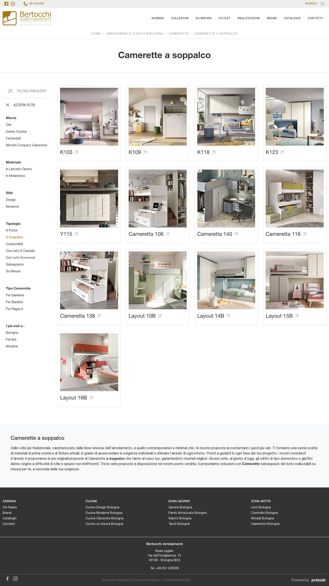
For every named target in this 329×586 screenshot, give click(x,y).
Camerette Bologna (265, 524)
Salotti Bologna (179, 518)
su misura (13, 271)
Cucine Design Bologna (102, 507)
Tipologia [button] (13, 223)
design (11, 199)
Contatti (315, 18)
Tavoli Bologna (179, 524)
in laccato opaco (19, 169)
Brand (272, 18)
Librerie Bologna (180, 507)
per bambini (14, 302)
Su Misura (204, 18)
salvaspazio (15, 264)
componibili (14, 244)
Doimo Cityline (16, 131)
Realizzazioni (249, 18)
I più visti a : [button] (15, 326)
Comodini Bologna (264, 513)
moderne (12, 206)
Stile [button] (9, 193)
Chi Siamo (10, 507)
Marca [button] (11, 118)
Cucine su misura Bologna (104, 524)
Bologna (12, 332)
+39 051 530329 (167, 568)
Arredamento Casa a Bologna (134, 34)
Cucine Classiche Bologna (104, 518)
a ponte (12, 230)
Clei (8, 124)
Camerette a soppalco (216, 34)
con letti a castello (20, 251)
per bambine (15, 295)
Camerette (179, 34)
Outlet (225, 18)
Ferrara (11, 339)
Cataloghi (292, 18)
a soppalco (14, 237)
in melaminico (15, 176)
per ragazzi (14, 309)
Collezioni (180, 18)
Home (96, 34)
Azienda (158, 18)
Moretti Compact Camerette (26, 145)
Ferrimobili (13, 138)
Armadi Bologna (262, 518)
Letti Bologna (261, 507)
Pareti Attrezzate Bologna (187, 513)
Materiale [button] (13, 162)
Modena (12, 346)
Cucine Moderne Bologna (104, 513)
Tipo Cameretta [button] (18, 288)
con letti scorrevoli (20, 257)
